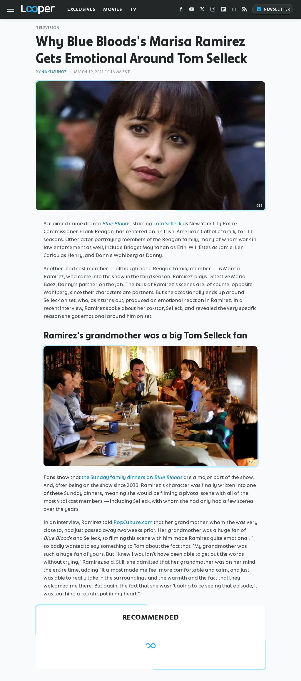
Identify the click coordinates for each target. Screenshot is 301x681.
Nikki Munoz (54, 71)
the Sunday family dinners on (132, 477)
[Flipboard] (223, 10)
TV (133, 9)
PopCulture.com (133, 522)
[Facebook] (181, 10)
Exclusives (81, 9)
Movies (112, 9)
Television (48, 28)
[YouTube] (192, 10)
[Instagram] (213, 10)
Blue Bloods (116, 223)
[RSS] (245, 10)
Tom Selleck (167, 223)
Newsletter (273, 9)
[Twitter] (202, 10)
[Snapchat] (234, 10)
